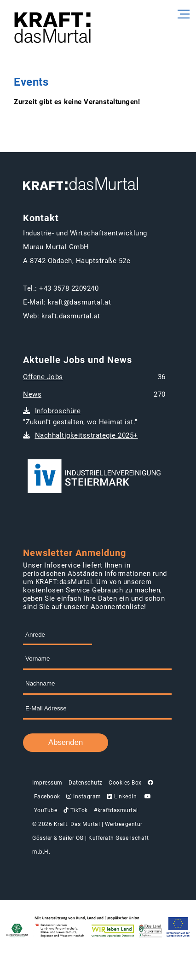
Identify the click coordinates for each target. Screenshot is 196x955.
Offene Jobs (43, 377)
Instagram (83, 796)
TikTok (75, 810)
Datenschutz (86, 782)
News (32, 394)
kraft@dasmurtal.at (79, 302)
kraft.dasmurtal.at (70, 316)
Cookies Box (125, 782)
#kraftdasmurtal (116, 810)
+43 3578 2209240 (68, 288)
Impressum (47, 782)
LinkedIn (122, 796)
